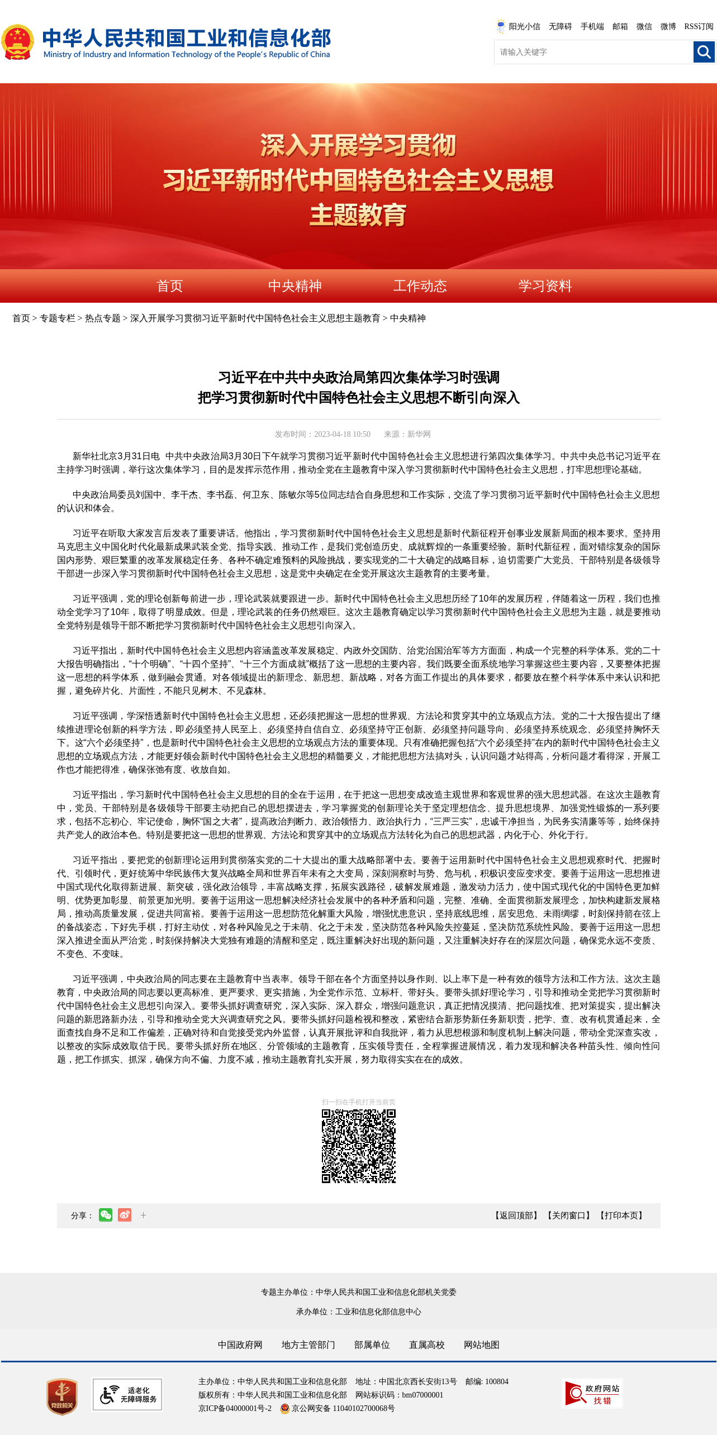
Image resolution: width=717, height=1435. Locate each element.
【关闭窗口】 (569, 1215)
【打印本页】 (621, 1215)
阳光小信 (518, 27)
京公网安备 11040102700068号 (337, 1408)
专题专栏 (57, 318)
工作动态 (420, 286)
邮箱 (620, 26)
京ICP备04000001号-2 (235, 1408)
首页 (169, 286)
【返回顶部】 (516, 1215)
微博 (668, 26)
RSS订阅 (699, 26)
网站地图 (482, 1345)
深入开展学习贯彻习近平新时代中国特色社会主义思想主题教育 (255, 318)
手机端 (592, 26)
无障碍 (560, 26)
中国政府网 (240, 1345)
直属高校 (427, 1345)
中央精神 (295, 286)
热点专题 (103, 318)
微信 (644, 26)
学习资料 (545, 286)
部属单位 (372, 1345)
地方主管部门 (308, 1345)
